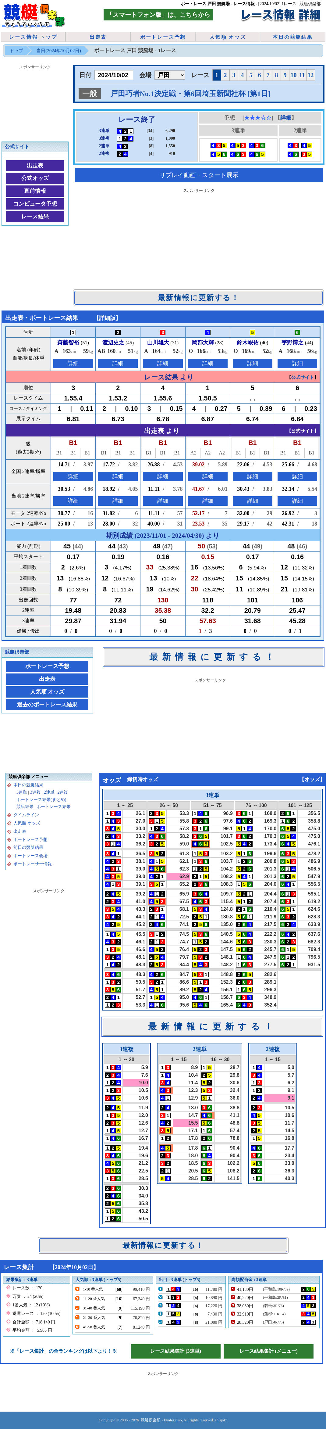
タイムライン (26, 815)
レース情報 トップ (33, 37)
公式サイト (17, 146)
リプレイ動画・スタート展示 (199, 175)
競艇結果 (25, 806)
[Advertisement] (199, 237)
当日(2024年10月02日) (58, 50)
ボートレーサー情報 (32, 864)
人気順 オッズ (228, 37)
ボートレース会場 (30, 855)
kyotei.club (173, 1420)
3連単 (21, 792)
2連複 (62, 792)
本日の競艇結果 (293, 37)
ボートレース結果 (54, 806)
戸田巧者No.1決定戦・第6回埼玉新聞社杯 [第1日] (191, 94)
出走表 (98, 37)
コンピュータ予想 (35, 204)
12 (311, 75)
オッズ (312, 779)
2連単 (49, 792)
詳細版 (107, 318)
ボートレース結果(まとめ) (41, 799)
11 (302, 75)
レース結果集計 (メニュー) (268, 1351)
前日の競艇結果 (28, 847)
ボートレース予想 (163, 37)
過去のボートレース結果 (47, 705)
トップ (16, 50)
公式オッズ (35, 178)
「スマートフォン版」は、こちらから (158, 14)
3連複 (35, 792)
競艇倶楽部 (17, 652)
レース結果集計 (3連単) (175, 1351)
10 (294, 75)
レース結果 (35, 217)
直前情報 (35, 191)
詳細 (285, 118)
